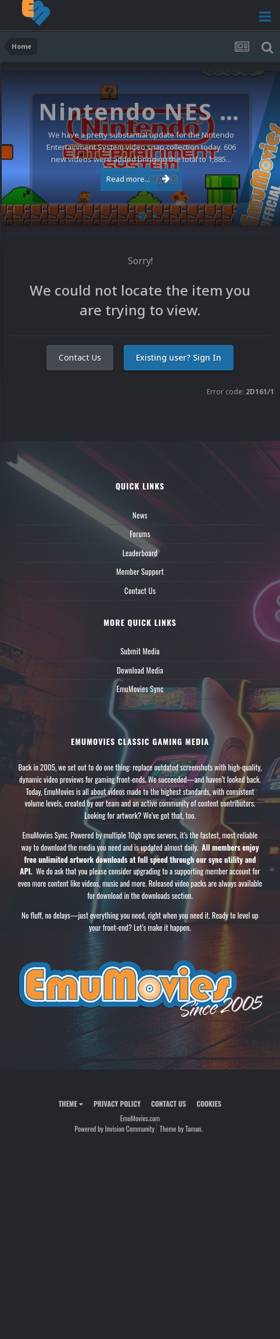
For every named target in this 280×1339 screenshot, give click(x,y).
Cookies (208, 1103)
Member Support (140, 571)
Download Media (140, 670)
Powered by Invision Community (114, 1128)
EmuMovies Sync (139, 688)
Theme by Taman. (181, 1128)
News (140, 515)
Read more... (138, 179)
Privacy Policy (117, 1103)
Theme (71, 1103)
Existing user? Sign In (178, 357)
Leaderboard (140, 553)
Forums (140, 533)
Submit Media (140, 651)
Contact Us (80, 357)
